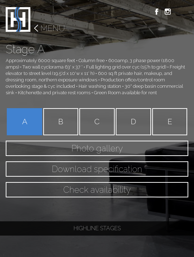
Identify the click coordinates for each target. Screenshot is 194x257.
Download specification (97, 169)
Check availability (97, 190)
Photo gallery (97, 148)
